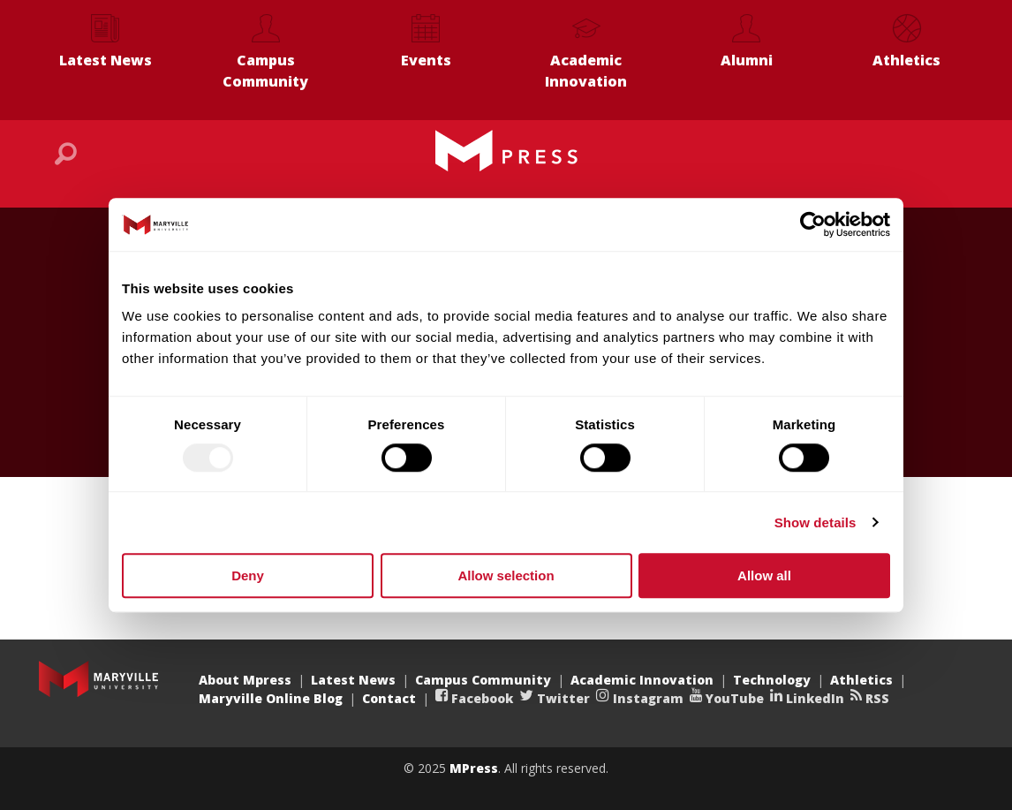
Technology (772, 679)
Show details (815, 522)
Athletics (906, 60)
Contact (389, 698)
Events (426, 60)
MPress (473, 768)
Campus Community (265, 70)
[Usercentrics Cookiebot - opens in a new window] (813, 224)
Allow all (764, 575)
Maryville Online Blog (271, 698)
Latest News (105, 60)
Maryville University (98, 679)
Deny (247, 575)
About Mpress (245, 679)
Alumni (747, 60)
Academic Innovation (586, 70)
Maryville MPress (506, 151)
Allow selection (505, 575)
